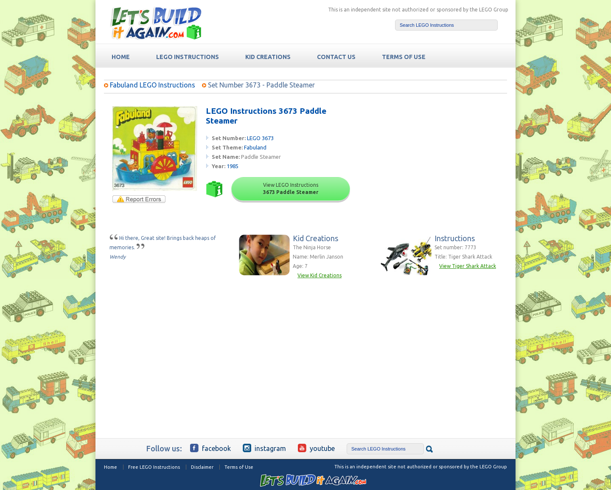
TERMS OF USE (404, 57)
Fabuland (255, 147)
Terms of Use (238, 467)
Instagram (264, 448)
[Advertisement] (442, 159)
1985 (232, 166)
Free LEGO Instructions (154, 467)
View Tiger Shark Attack (467, 266)
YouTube (316, 448)
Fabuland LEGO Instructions (152, 85)
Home (110, 467)
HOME (121, 57)
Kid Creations (268, 57)
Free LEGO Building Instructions (155, 22)
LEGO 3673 (260, 138)
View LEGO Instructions (290, 188)
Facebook (210, 448)
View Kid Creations (319, 275)
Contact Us (336, 57)
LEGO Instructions (187, 57)
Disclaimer (202, 467)
